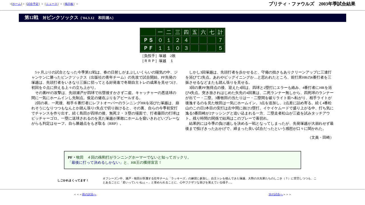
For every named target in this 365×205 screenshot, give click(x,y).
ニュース (51, 3)
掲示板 (69, 3)
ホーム (16, 3)
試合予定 (32, 3)
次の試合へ (276, 194)
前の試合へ (89, 194)
